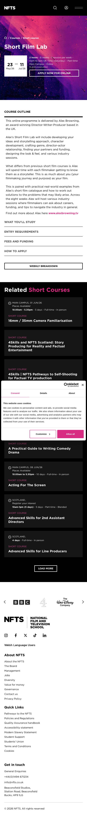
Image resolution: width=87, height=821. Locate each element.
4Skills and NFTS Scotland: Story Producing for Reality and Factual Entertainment (43, 345)
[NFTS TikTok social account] (35, 638)
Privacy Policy (13, 700)
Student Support (14, 738)
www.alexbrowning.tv (64, 213)
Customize (43, 434)
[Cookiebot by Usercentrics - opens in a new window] (66, 385)
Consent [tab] (15, 393)
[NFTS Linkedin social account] (45, 638)
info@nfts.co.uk (13, 784)
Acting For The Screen (43, 478)
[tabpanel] (43, 167)
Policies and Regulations (19, 720)
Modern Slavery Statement (20, 734)
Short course (31, 38)
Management (12, 672)
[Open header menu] (79, 7)
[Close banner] (83, 385)
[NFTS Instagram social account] (6, 638)
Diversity (9, 681)
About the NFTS (14, 663)
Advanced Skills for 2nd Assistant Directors (43, 512)
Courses (15, 38)
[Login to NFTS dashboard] (66, 8)
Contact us (11, 695)
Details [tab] (43, 393)
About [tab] (72, 393)
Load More (45, 570)
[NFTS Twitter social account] (25, 638)
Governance (11, 691)
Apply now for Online (54, 73)
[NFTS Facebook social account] (15, 638)
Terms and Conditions (17, 748)
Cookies (9, 752)
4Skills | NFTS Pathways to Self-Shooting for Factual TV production (43, 373)
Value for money (14, 686)
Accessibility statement (18, 729)
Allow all (70, 434)
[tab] (43, 112)
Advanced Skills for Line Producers (43, 546)
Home (5, 38)
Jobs (7, 677)
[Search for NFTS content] (55, 8)
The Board (10, 667)
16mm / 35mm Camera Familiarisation (43, 313)
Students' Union (14, 743)
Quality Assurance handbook (22, 724)
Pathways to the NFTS (18, 715)
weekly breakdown (43, 268)
